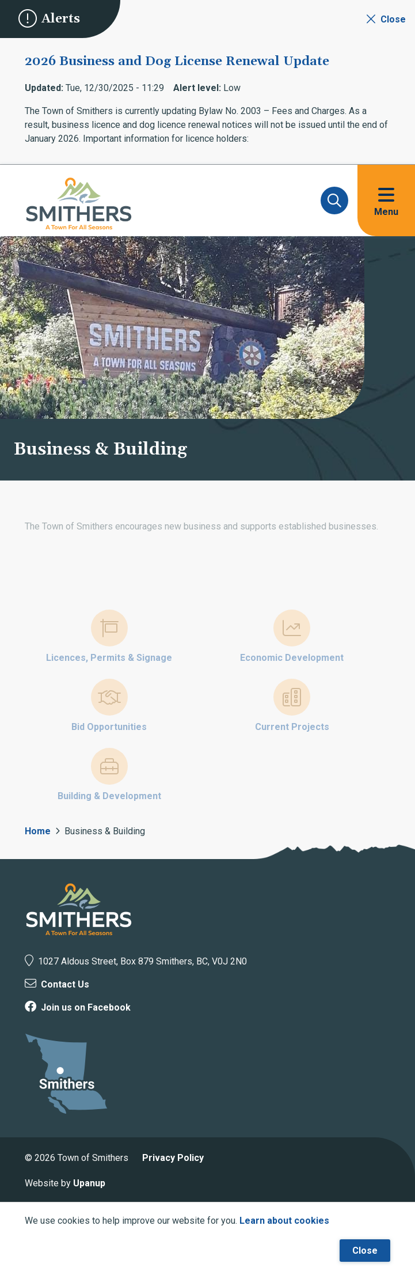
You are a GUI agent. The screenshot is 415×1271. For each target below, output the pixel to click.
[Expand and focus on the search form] (334, 200)
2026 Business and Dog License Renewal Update (177, 62)
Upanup (89, 1183)
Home (38, 831)
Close (365, 1250)
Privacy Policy (173, 1157)
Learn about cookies (284, 1220)
